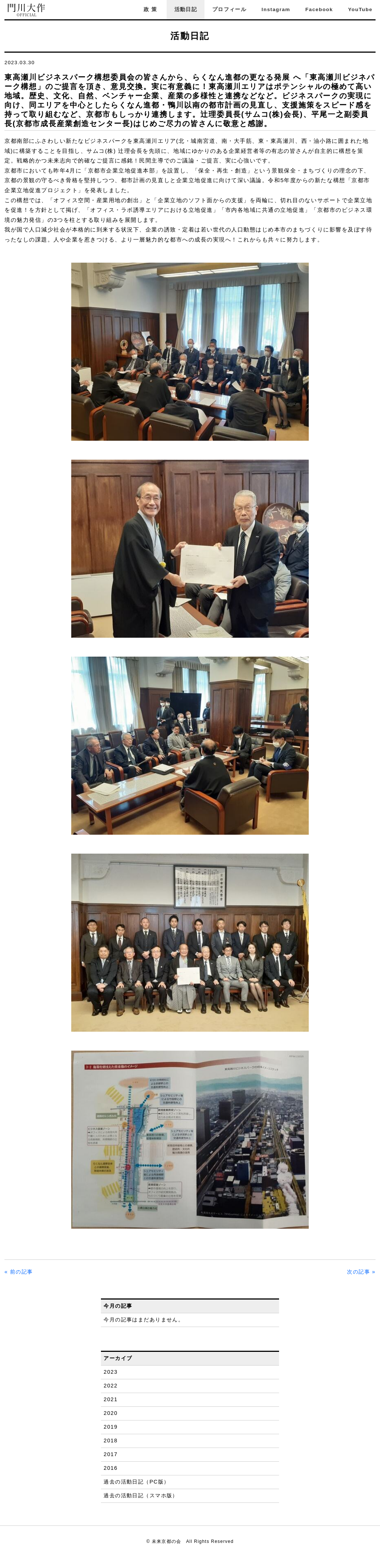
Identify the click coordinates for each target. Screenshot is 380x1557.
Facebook (319, 9)
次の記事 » (361, 1272)
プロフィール (229, 9)
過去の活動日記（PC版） (136, 1482)
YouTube (360, 9)
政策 (151, 9)
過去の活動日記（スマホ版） (141, 1495)
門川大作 (26, 10)
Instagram (276, 9)
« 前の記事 (18, 1272)
